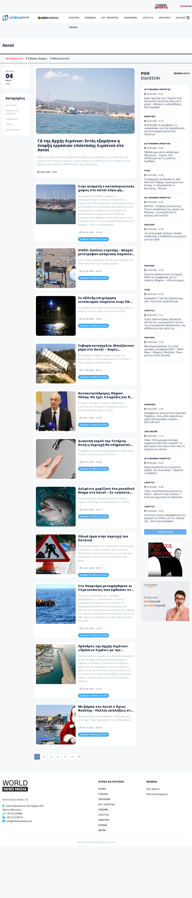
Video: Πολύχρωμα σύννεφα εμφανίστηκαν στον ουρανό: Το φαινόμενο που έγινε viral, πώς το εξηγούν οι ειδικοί (164, 444)
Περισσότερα (165, 531)
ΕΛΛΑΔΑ (180, 17)
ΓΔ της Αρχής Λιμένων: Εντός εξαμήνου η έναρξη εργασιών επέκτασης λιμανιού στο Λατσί (81, 145)
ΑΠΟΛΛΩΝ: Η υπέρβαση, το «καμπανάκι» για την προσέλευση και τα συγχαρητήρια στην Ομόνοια (164, 129)
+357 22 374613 (14, 817)
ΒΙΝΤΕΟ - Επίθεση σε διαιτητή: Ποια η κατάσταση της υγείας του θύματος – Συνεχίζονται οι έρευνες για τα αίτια (164, 210)
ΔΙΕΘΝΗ (73, 27)
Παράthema (12, 118)
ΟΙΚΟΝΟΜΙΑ (130, 17)
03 (51, 757)
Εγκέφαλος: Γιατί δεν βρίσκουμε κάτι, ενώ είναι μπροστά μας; (163, 299)
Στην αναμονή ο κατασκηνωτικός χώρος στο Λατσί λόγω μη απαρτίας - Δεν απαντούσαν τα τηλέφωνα (106, 192)
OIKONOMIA (104, 799)
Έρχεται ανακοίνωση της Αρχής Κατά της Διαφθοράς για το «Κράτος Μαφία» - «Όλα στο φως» (164, 277)
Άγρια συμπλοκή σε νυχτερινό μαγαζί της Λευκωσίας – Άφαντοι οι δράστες (163, 470)
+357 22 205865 (14, 813)
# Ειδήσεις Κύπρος (36, 58)
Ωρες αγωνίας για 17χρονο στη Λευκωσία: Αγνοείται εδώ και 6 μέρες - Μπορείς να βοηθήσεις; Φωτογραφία (163, 102)
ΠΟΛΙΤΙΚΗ (74, 17)
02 (44, 757)
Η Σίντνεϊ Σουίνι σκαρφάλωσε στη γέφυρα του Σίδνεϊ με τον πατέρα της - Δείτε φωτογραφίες (165, 518)
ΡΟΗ (150, 76)
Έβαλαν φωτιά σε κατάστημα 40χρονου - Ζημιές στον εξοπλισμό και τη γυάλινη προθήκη (161, 156)
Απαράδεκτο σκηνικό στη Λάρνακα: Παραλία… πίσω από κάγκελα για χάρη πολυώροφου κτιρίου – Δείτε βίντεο (165, 417)
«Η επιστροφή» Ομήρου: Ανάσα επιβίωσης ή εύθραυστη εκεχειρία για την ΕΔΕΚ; (165, 236)
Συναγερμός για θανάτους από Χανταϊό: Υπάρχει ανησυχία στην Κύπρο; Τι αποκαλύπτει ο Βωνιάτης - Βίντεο (163, 183)
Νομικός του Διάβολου (12, 112)
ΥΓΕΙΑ (147, 170)
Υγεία (8, 124)
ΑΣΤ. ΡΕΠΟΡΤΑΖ (110, 17)
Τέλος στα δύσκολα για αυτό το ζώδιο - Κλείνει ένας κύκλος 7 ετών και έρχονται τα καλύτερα (163, 494)
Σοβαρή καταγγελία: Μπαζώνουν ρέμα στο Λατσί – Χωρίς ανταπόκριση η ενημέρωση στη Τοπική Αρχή (106, 351)
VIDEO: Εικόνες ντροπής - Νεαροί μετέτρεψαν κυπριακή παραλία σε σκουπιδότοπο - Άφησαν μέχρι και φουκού (105, 256)
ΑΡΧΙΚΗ (102, 789)
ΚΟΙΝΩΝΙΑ (90, 17)
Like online (11, 105)
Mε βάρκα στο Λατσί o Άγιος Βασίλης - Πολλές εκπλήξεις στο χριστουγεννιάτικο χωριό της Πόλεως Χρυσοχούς (105, 712)
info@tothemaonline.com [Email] (19, 821)
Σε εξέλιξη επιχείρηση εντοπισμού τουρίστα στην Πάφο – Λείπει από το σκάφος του (106, 302)
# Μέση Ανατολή (59, 58)
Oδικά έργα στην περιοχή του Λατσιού (103, 538)
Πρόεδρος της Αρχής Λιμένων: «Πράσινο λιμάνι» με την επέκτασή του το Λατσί (103, 650)
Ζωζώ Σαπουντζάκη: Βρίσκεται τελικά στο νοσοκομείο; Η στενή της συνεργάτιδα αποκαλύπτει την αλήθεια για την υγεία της (164, 323)
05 (65, 757)
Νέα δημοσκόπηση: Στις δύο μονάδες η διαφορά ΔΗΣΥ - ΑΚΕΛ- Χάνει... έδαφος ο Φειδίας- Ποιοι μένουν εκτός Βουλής (164, 350)
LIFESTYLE (148, 17)
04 (58, 757)
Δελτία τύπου (13, 129)
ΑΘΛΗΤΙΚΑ (164, 17)
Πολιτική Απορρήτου (157, 794)
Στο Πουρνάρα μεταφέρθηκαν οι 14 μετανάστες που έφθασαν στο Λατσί (105, 590)
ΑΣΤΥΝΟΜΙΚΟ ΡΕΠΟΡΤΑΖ (157, 89)
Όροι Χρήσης (153, 789)
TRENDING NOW (14, 58)
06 (72, 757)
